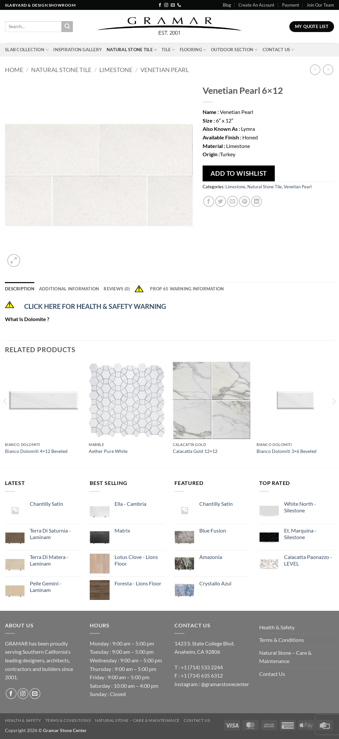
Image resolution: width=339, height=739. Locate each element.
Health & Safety (277, 627)
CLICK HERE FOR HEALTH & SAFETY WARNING (95, 306)
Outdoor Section (234, 50)
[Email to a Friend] (232, 201)
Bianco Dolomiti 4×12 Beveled (36, 451)
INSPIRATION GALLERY (77, 49)
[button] (13, 260)
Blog (227, 5)
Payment (290, 5)
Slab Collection (27, 50)
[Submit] (67, 26)
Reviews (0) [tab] (117, 288)
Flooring (193, 50)
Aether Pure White (108, 451)
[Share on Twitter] (220, 201)
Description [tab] (19, 288)
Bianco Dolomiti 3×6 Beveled (286, 451)
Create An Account (256, 5)
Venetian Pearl (164, 69)
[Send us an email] (173, 5)
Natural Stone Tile (132, 50)
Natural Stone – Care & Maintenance (285, 656)
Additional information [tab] (69, 288)
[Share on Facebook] (208, 201)
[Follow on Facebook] (160, 5)
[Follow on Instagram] (166, 5)
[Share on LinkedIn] (256, 201)
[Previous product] (328, 69)
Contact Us (279, 50)
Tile (168, 50)
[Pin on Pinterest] (244, 201)
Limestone (115, 69)
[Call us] (179, 5)
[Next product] (315, 69)
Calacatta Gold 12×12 (195, 451)
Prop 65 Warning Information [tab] (179, 288)
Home (14, 69)
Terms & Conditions (281, 640)
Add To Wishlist (239, 173)
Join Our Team (320, 5)
